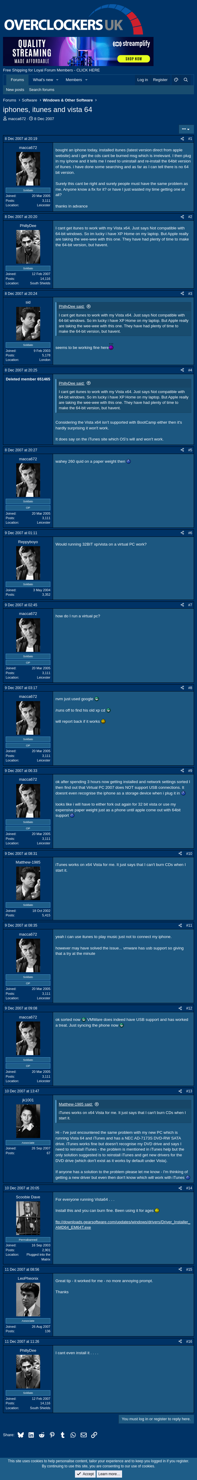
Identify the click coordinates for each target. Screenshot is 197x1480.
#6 (190, 533)
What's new (43, 79)
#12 (189, 1008)
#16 (189, 1341)
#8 (190, 688)
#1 (190, 139)
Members (74, 79)
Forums (17, 79)
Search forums (42, 89)
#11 (189, 925)
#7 (190, 605)
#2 (190, 217)
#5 (190, 450)
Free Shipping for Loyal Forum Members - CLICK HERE (51, 70)
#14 (189, 1188)
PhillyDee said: (72, 306)
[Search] (186, 80)
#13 (189, 1091)
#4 (190, 370)
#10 (189, 854)
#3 (190, 294)
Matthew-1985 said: (76, 1104)
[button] (57, 80)
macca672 (17, 119)
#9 (190, 771)
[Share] (182, 138)
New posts (15, 89)
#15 (189, 1269)
